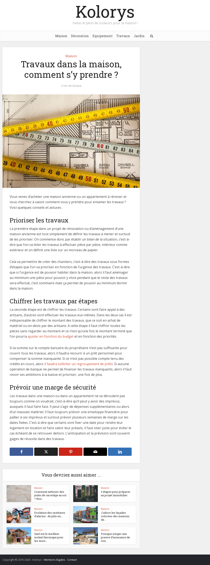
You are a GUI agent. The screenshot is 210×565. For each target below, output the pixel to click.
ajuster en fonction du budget (51, 336)
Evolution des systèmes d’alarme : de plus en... (49, 514)
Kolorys (105, 11)
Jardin (139, 36)
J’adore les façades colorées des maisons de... (115, 516)
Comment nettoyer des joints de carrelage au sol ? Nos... (50, 495)
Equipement (102, 36)
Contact (72, 560)
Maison (61, 36)
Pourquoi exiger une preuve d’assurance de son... (115, 537)
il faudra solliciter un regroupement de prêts (78, 364)
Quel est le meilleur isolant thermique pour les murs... (48, 537)
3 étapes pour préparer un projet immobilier (115, 493)
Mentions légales (54, 560)
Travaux (123, 36)
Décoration (80, 36)
